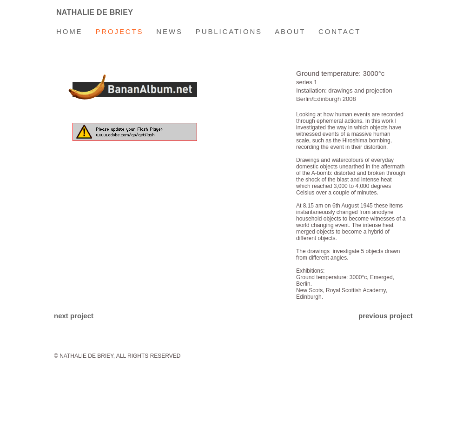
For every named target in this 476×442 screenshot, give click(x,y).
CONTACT (333, 31)
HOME (69, 31)
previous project (385, 316)
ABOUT (290, 31)
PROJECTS (119, 31)
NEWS (162, 31)
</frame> (168, 183)
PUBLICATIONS (229, 31)
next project (73, 316)
